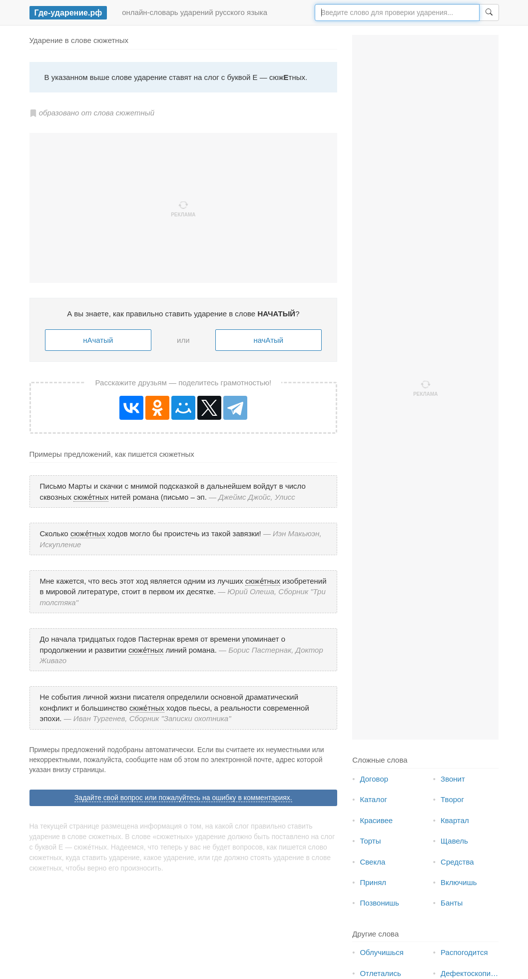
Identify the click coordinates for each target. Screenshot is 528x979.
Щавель (454, 841)
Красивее (376, 820)
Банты (452, 903)
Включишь (459, 882)
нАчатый (98, 340)
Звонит (453, 779)
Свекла (372, 862)
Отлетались (380, 973)
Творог (452, 799)
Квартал (455, 820)
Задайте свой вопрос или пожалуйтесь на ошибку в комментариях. (183, 798)
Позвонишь (379, 903)
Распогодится (464, 952)
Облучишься (382, 952)
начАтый (268, 340)
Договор (374, 779)
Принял (373, 882)
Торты (370, 841)
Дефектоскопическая (477, 973)
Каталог (373, 799)
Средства (457, 862)
